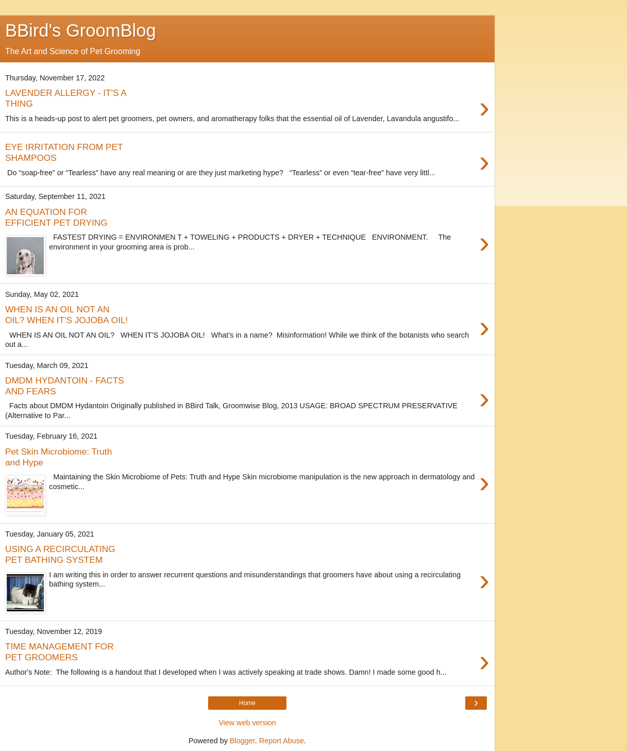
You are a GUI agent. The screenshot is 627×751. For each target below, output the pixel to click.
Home (247, 703)
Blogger (242, 741)
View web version (247, 723)
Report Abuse (281, 741)
